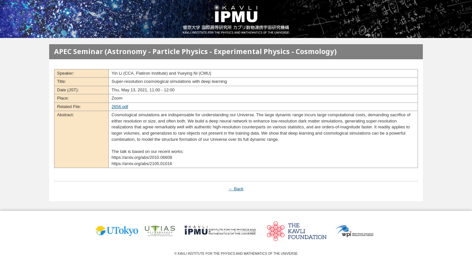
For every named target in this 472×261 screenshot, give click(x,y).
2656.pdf (119, 106)
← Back (236, 188)
